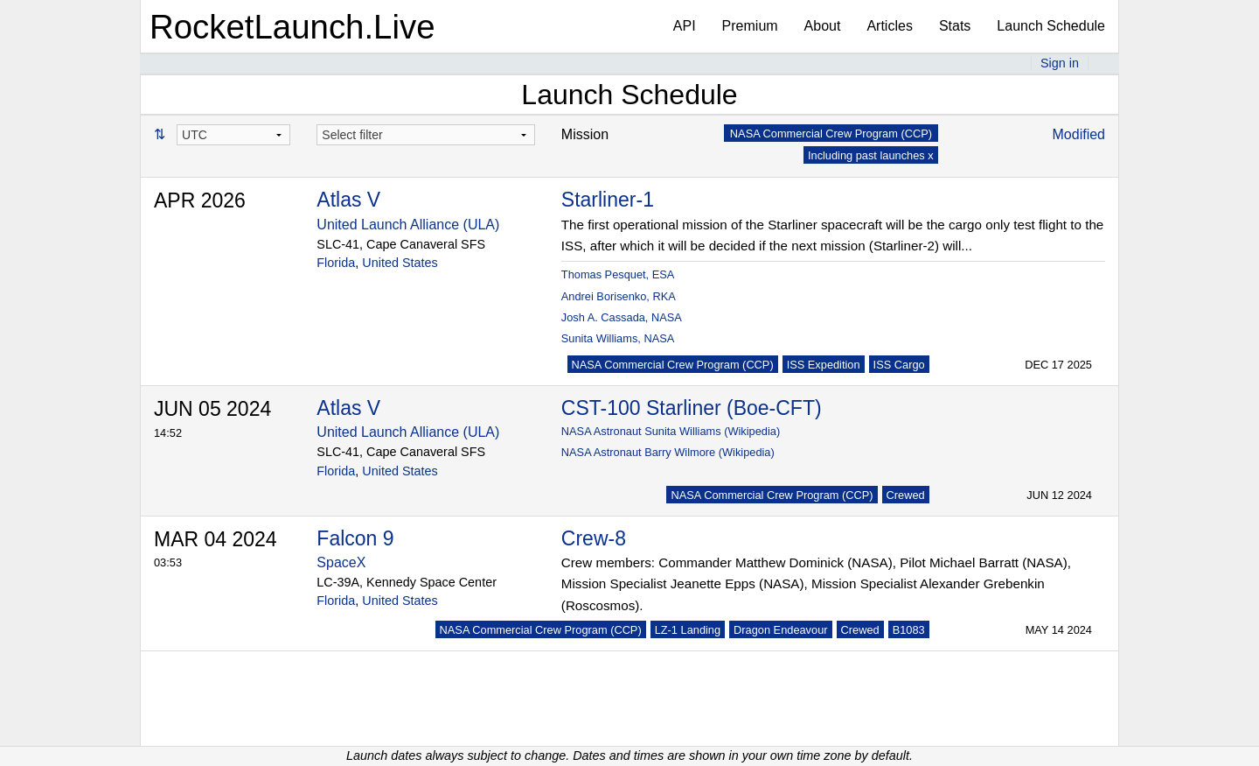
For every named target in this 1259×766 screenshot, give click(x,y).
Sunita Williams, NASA (617, 338)
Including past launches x (871, 155)
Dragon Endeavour (780, 629)
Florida (335, 263)
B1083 (909, 629)
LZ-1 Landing (687, 629)
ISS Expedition (823, 364)
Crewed (906, 495)
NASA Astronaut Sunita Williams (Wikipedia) (670, 431)
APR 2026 (200, 200)
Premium (750, 25)
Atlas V (348, 199)
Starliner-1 (607, 199)
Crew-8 (593, 538)
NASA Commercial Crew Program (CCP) (673, 364)
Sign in (1059, 63)
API (684, 25)
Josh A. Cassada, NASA (621, 317)
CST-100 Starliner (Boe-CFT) (691, 408)
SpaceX (340, 562)
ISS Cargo (899, 364)
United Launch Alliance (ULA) (407, 224)
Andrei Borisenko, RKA (618, 296)
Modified (1079, 134)
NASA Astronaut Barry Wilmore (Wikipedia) (668, 452)
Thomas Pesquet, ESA (617, 274)
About (822, 25)
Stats (954, 25)
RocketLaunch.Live (292, 27)
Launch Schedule (1051, 25)
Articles (889, 25)
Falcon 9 (354, 538)
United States (399, 263)
